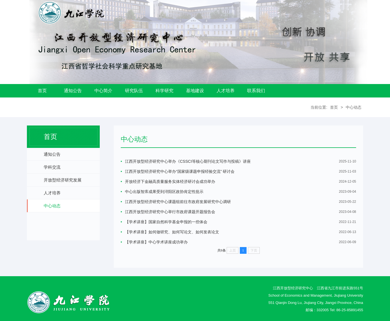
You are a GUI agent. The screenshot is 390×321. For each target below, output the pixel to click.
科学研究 (164, 90)
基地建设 (195, 90)
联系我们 (256, 90)
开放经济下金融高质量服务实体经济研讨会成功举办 (170, 181)
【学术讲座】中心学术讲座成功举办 (156, 242)
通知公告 (73, 90)
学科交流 (52, 167)
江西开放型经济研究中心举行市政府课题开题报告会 (170, 212)
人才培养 (226, 90)
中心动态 (353, 107)
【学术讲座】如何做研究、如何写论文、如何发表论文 (172, 232)
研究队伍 (134, 90)
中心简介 (103, 90)
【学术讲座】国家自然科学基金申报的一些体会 (166, 222)
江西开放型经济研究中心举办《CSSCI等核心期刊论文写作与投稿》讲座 (188, 161)
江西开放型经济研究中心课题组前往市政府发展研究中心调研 (178, 201)
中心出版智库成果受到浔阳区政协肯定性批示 (164, 191)
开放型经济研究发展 (63, 180)
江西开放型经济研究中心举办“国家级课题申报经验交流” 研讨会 (180, 171)
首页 (42, 90)
